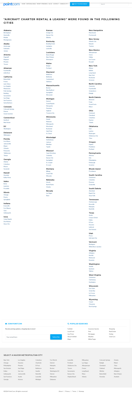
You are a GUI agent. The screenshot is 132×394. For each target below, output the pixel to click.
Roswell (91, 62)
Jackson (48, 142)
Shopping (112, 329)
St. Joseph (49, 162)
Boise (5, 184)
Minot (91, 107)
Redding (6, 93)
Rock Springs (93, 306)
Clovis (91, 55)
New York (92, 75)
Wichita (48, 37)
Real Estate (112, 331)
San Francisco (8, 100)
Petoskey (49, 108)
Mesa (83, 374)
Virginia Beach (72, 376)
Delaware (53, 379)
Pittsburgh (92, 162)
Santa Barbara (8, 103)
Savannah (6, 169)
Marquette (49, 106)
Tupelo (48, 147)
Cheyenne (92, 304)
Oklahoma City (93, 136)
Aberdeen (92, 191)
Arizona (20, 379)
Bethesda (49, 77)
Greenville (92, 184)
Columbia (49, 155)
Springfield (7, 199)
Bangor (48, 66)
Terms (74, 391)
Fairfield (70, 329)
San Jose (20, 371)
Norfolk (91, 255)
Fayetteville (7, 70)
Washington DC (54, 371)
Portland (48, 68)
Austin (91, 215)
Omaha (48, 187)
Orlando (6, 148)
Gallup (91, 57)
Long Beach (85, 371)
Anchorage (7, 46)
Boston (48, 88)
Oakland (102, 368)
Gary (5, 210)
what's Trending (42, 3)
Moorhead (49, 126)
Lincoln (48, 182)
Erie (90, 158)
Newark (91, 44)
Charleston (92, 177)
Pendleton (92, 147)
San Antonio (92, 229)
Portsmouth (92, 35)
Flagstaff (6, 57)
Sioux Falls (92, 195)
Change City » (64, 3)
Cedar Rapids (8, 219)
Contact (56, 3)
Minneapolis (50, 124)
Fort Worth (53, 360)
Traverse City (50, 113)
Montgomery (8, 40)
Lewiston (6, 186)
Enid (90, 129)
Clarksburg (92, 280)
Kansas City (49, 35)
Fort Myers (7, 141)
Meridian (49, 144)
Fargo (90, 102)
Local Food (71, 331)
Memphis (91, 206)
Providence (92, 171)
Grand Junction (8, 114)
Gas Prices (71, 334)
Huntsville (6, 35)
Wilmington (7, 135)
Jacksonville (7, 144)
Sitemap (81, 391)
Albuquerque (93, 52)
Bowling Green (50, 44)
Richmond (92, 258)
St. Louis (48, 165)
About (61, 391)
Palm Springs (7, 91)
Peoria (6, 197)
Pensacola (7, 151)
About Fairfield (72, 336)
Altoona (91, 155)
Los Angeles (7, 86)
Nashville (91, 209)
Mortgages (91, 334)
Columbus (7, 164)
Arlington (91, 253)
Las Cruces (92, 59)
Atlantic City (92, 41)
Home (23, 3)
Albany (91, 68)
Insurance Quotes (93, 329)
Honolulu (6, 175)
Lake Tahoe (7, 84)
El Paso (91, 222)
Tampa (6, 155)
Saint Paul (49, 131)
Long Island (92, 73)
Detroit (48, 101)
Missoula (49, 176)
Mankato (49, 121)
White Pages (92, 339)
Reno (47, 195)
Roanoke (91, 260)
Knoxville (91, 204)
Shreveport (49, 59)
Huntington (92, 282)
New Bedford (50, 90)
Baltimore (49, 74)
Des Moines (7, 221)
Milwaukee (92, 295)
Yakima (91, 271)
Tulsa (90, 138)
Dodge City (49, 33)
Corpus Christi (93, 217)
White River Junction (95, 247)
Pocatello (6, 188)
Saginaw (48, 110)
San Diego (7, 98)
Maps (69, 339)
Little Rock (7, 73)
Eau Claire (92, 288)
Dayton (91, 120)
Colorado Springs (9, 109)
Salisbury (49, 81)
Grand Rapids (50, 103)
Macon (6, 166)
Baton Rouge (50, 55)
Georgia (6, 379)
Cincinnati (92, 113)
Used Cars (112, 336)
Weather (91, 336)
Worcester (49, 95)
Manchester (92, 33)
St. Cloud (49, 133)
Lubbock (91, 227)
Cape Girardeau (51, 153)
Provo (91, 236)
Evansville (6, 206)
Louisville (49, 48)
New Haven (7, 122)
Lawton (91, 131)
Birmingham (7, 33)
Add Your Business (79, 4)
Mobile (6, 37)
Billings (48, 171)
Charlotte (92, 86)
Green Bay (92, 291)
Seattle (91, 266)
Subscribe (56, 337)
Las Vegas (49, 193)
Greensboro (92, 91)
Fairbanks (6, 48)
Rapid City (92, 193)
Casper (91, 302)
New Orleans (50, 57)
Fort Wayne (7, 208)
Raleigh (91, 93)
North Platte (50, 184)
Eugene (91, 144)
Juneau (6, 51)
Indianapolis (7, 213)
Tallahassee (7, 153)
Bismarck (91, 99)
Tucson (6, 64)
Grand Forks (92, 104)
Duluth (48, 119)
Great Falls (49, 173)
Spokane (91, 269)
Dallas (91, 220)
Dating (111, 334)
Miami (5, 146)
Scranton (91, 165)
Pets (89, 331)
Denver (6, 111)
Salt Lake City (93, 238)
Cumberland (50, 79)
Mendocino (7, 88)
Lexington (49, 46)
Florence (91, 182)
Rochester (49, 129)
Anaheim (116, 376)
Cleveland (92, 115)
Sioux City (7, 224)
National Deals (31, 3)
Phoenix (6, 62)
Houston (91, 225)
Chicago (6, 195)
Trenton (91, 46)
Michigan (38, 379)
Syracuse (91, 80)
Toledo (91, 122)
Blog (50, 3)
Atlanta (6, 162)
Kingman (6, 59)
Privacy (67, 391)
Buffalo (91, 70)
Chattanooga (93, 202)
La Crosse (92, 293)
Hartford (6, 120)
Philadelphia (92, 160)
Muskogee (92, 133)
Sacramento (7, 96)
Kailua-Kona (7, 177)
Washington (7, 129)
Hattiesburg (49, 140)
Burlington (92, 244)
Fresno (6, 81)
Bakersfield (7, 79)
